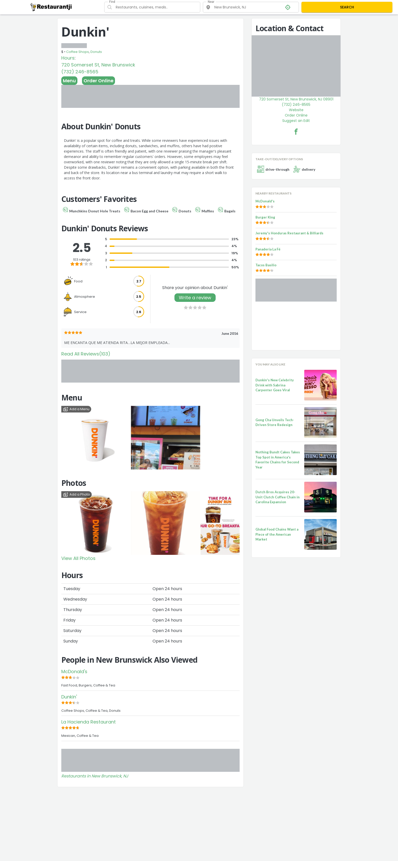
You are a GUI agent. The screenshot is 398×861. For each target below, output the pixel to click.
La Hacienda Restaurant (88, 722)
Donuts (96, 51)
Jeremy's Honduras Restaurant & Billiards (289, 233)
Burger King (265, 217)
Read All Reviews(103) (85, 354)
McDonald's (74, 671)
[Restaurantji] (51, 6)
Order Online (98, 80)
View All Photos (78, 558)
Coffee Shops (77, 51)
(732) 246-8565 (79, 71)
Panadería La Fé (267, 249)
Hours (68, 58)
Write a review (195, 297)
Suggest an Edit (296, 120)
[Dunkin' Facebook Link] (296, 132)
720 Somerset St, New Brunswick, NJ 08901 (296, 99)
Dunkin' (69, 697)
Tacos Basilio (265, 265)
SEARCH (347, 7)
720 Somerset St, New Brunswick (98, 65)
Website (296, 109)
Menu (69, 80)
